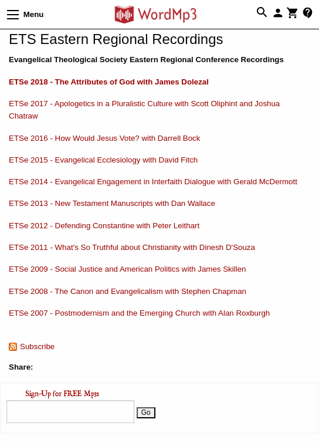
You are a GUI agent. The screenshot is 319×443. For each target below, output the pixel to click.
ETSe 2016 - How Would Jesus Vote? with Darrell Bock (104, 138)
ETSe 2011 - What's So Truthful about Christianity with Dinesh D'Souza (132, 247)
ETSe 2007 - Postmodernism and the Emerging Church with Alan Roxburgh (139, 313)
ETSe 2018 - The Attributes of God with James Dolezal (109, 81)
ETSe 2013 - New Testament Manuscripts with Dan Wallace (112, 203)
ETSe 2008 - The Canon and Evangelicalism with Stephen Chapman (127, 291)
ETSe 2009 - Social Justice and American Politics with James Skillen (127, 269)
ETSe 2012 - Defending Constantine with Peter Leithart (104, 225)
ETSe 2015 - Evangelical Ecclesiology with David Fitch (103, 159)
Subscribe (37, 346)
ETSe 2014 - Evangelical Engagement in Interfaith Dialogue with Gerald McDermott (153, 181)
